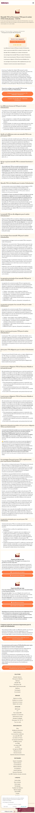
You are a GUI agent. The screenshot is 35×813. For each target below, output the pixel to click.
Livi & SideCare (17, 768)
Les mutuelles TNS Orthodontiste (17, 41)
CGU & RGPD (17, 791)
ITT (17, 710)
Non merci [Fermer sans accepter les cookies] (6, 806)
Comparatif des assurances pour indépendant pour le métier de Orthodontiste (17, 638)
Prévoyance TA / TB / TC (17, 720)
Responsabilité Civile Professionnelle (17, 686)
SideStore (17, 688)
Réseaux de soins (17, 751)
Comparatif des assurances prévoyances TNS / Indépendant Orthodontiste (17, 93)
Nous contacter (17, 782)
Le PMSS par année (17, 741)
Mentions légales (17, 789)
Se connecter (17, 692)
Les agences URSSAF (17, 749)
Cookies (17, 793)
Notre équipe (17, 784)
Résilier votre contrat (17, 704)
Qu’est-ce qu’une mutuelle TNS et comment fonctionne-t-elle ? (17, 50)
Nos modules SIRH (17, 712)
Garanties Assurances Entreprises (17, 754)
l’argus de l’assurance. (8, 470)
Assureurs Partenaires (17, 772)
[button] (7, 811)
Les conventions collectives (17, 734)
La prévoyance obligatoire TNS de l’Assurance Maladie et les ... (17, 59)
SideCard (18, 680)
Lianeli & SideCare (17, 770)
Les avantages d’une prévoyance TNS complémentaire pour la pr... (17, 61)
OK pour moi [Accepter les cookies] (23, 806)
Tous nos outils (17, 722)
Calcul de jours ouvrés (17, 716)
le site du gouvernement (18, 173)
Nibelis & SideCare (17, 766)
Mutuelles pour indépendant (17, 605)
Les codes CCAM (17, 745)
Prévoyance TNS (17, 684)
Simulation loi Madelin (17, 718)
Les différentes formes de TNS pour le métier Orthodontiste (16, 48)
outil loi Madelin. (5, 274)
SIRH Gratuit (17, 709)
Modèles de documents (17, 730)
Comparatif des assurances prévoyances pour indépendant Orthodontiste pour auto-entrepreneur (17, 667)
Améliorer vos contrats (17, 700)
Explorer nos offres (17, 698)
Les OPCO (17, 747)
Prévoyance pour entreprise (17, 572)
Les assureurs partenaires (17, 739)
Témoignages (18, 786)
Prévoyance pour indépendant (17, 575)
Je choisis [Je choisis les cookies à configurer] (15, 806)
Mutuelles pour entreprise (17, 602)
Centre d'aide (17, 780)
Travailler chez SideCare (17, 788)
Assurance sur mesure (17, 702)
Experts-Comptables (17, 761)
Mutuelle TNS (17, 682)
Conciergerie (17, 690)
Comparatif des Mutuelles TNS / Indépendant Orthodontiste (17, 99)
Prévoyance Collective (17, 679)
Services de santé (17, 752)
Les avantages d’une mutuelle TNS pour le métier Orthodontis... (17, 54)
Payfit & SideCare (17, 762)
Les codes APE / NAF (17, 736)
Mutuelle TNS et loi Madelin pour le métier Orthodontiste (16, 52)
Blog (17, 728)
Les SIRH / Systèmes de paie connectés (17, 774)
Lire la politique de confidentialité (8, 802)
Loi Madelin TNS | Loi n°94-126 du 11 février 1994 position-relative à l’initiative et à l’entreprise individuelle (16, 191)
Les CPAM (17, 743)
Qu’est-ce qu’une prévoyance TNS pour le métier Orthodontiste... (17, 57)
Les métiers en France (17, 737)
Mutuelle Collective (17, 677)
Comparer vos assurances (17, 714)
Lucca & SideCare (17, 764)
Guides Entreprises (17, 732)
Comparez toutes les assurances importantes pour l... (15, 63)
